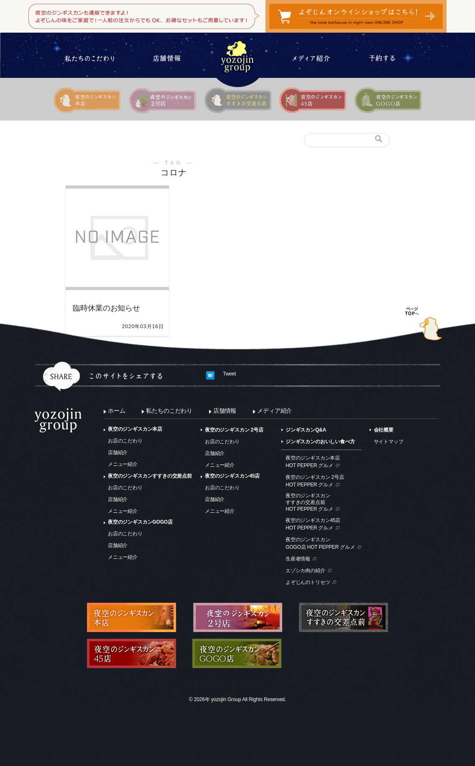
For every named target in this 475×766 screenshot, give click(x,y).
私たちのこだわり (169, 410)
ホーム (116, 410)
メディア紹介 (274, 410)
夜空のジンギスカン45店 (232, 476)
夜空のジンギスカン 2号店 (234, 430)
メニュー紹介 (123, 464)
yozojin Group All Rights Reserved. (248, 699)
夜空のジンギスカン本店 (135, 429)
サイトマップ (388, 442)
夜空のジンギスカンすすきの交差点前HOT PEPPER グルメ (309, 502)
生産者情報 (298, 559)
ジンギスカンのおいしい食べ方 (320, 442)
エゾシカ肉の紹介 (305, 570)
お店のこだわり (125, 441)
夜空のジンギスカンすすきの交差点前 (150, 476)
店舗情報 (224, 410)
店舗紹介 (118, 452)
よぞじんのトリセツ (308, 582)
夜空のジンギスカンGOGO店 (140, 522)
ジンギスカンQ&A (306, 430)
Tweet (229, 374)
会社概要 (383, 430)
